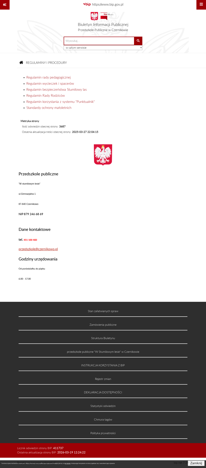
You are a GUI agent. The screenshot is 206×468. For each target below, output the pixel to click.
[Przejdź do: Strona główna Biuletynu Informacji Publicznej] (21, 63)
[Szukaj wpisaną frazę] (138, 41)
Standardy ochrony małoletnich (48, 108)
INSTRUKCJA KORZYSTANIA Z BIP (103, 365)
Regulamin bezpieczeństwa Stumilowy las (56, 89)
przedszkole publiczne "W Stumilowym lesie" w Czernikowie (103, 351)
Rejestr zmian (103, 379)
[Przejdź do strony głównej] (103, 23)
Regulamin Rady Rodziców (45, 95)
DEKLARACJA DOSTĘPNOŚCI (103, 392)
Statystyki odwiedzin (103, 406)
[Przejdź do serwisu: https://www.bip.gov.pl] (103, 4)
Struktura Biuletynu (103, 338)
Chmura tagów (103, 419)
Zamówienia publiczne (103, 324)
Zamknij (196, 463)
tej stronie (68, 463)
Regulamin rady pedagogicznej (48, 77)
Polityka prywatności (103, 433)
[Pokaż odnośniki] (5, 5)
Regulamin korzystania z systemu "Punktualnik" (60, 102)
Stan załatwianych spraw (103, 311)
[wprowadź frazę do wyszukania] (99, 41)
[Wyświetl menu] (201, 5)
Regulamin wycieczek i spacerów (50, 83)
